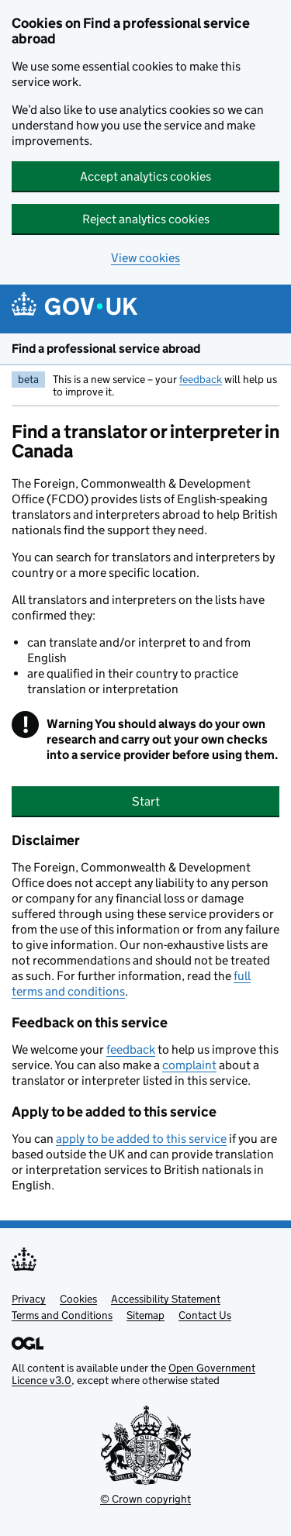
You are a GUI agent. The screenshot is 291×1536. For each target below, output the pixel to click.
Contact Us (204, 1315)
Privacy (29, 1299)
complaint (189, 1065)
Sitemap (145, 1315)
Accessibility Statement (165, 1299)
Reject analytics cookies (146, 219)
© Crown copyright (145, 1499)
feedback (200, 379)
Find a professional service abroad (106, 348)
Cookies (78, 1299)
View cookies (145, 257)
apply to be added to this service (141, 1138)
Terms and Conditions (62, 1315)
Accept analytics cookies (145, 176)
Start (146, 801)
